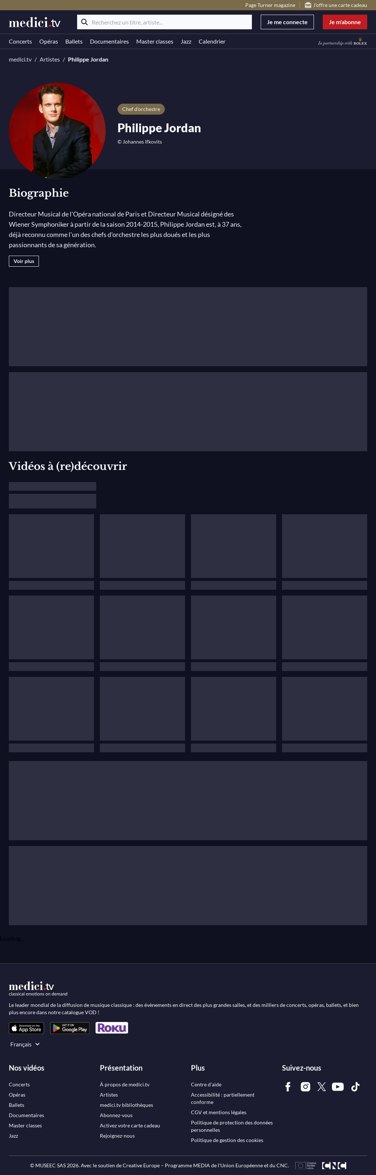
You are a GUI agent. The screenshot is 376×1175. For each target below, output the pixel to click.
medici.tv (20, 59)
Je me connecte (287, 21)
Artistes (50, 59)
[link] (26, 1028)
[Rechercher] (84, 22)
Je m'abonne (345, 21)
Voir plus (24, 261)
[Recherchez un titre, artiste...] (164, 22)
